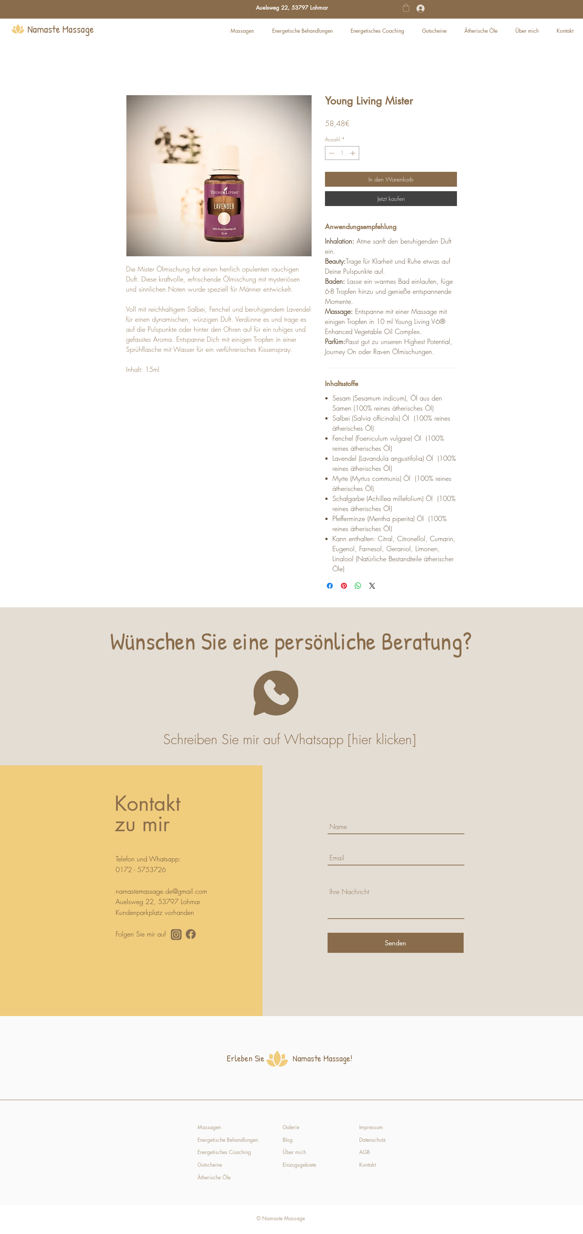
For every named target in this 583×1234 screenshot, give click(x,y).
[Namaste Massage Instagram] (176, 934)
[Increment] (353, 153)
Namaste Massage (61, 29)
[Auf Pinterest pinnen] (343, 585)
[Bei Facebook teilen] (329, 585)
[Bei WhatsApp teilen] (358, 585)
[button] (406, 8)
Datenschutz (372, 1139)
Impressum (371, 1127)
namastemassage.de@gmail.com (161, 891)
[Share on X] (372, 585)
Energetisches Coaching (224, 1152)
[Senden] (396, 943)
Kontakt (368, 1164)
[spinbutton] (342, 153)
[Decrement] (330, 153)
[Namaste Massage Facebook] (191, 934)
